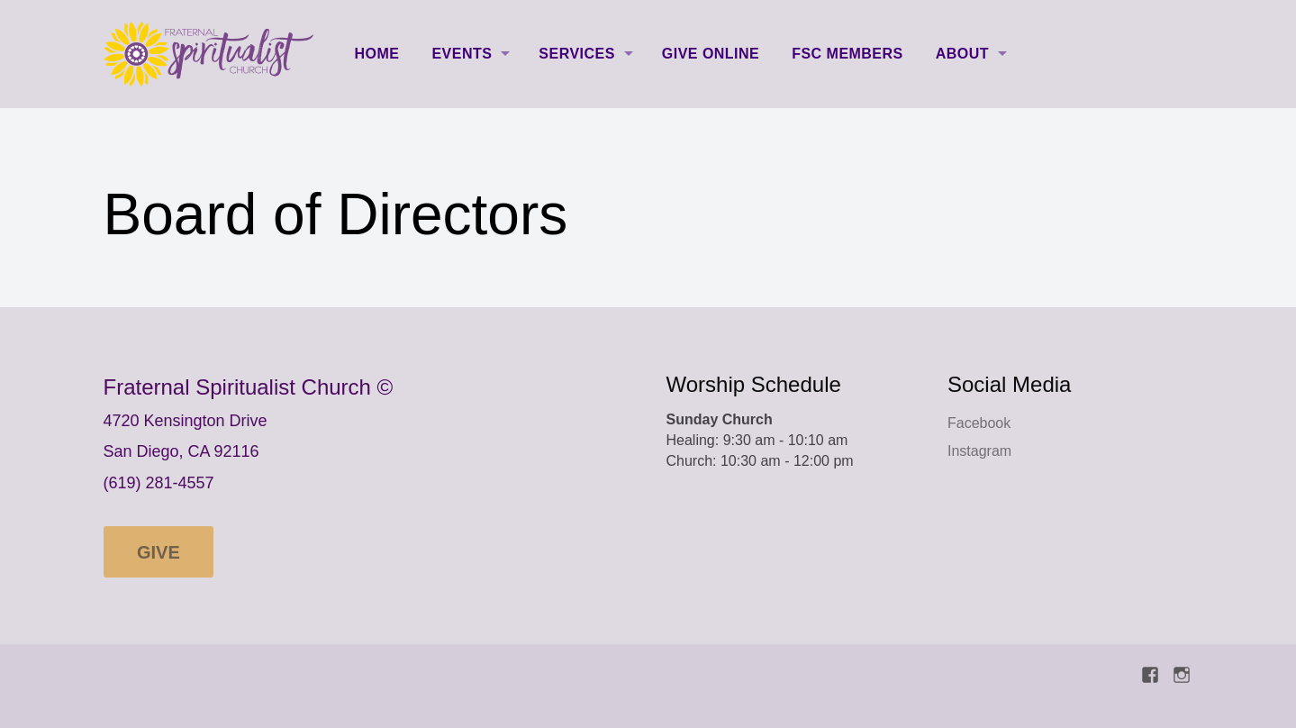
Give (158, 552)
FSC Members (847, 53)
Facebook (979, 423)
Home (377, 53)
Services (576, 53)
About (962, 53)
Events (461, 53)
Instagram (979, 451)
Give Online (710, 53)
